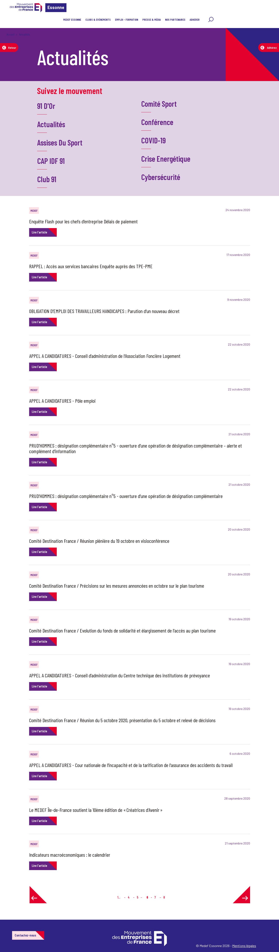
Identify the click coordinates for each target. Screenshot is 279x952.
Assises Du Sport (59, 142)
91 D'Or (46, 105)
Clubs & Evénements (98, 19)
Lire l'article (39, 232)
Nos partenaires (175, 19)
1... (118, 897)
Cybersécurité (160, 177)
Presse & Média (151, 19)
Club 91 (46, 179)
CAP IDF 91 (51, 160)
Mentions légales (244, 946)
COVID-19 (153, 140)
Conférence (157, 122)
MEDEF (34, 210)
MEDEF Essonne (72, 19)
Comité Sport (159, 103)
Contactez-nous (25, 935)
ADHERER (195, 19)
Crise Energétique (165, 158)
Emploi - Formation (126, 19)
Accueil (10, 34)
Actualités (51, 124)
